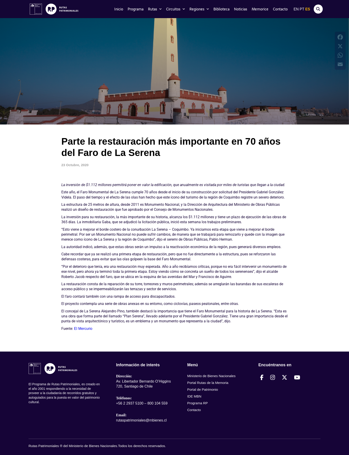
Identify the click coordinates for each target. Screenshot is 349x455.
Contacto (280, 9)
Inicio (118, 9)
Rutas (155, 8)
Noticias (240, 9)
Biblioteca (221, 9)
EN (296, 9)
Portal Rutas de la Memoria (207, 383)
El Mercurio (83, 328)
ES (307, 9)
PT (302, 9)
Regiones (199, 8)
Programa (135, 9)
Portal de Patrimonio (202, 389)
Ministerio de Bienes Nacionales (211, 376)
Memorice (260, 9)
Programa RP (197, 403)
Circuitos (175, 8)
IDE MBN (194, 396)
